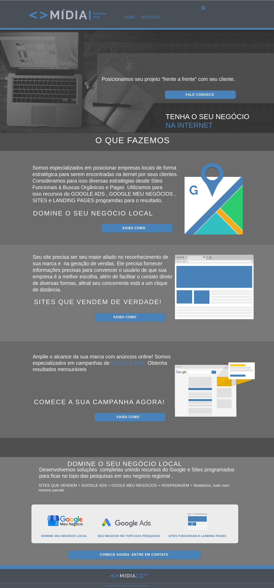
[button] (151, 17)
